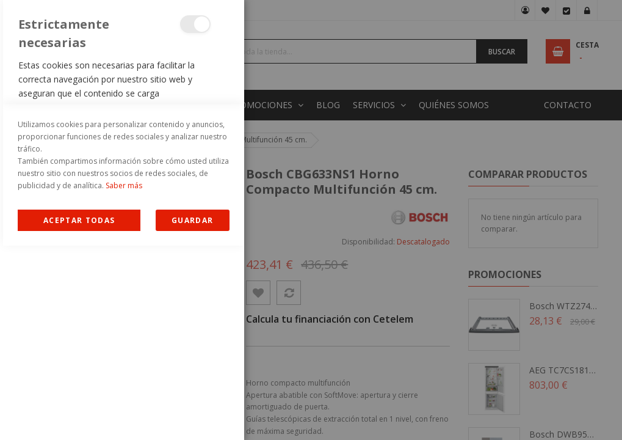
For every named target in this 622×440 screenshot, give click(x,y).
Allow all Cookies (79, 414)
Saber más (124, 380)
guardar (192, 414)
